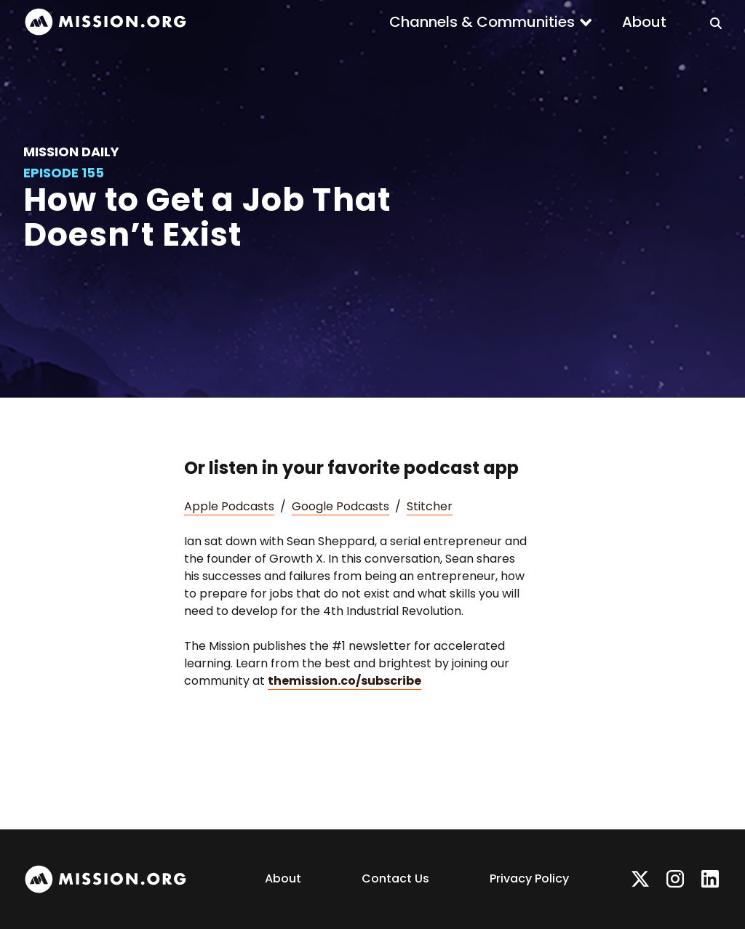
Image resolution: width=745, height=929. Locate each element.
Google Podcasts (340, 506)
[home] (105, 22)
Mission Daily (71, 151)
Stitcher (430, 506)
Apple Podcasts (229, 506)
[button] (491, 22)
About (644, 22)
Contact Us (395, 878)
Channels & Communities (482, 22)
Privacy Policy (529, 878)
